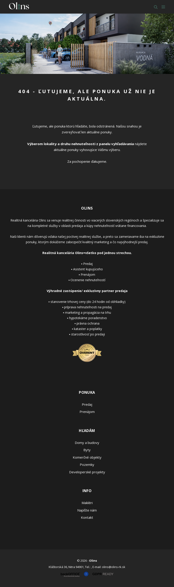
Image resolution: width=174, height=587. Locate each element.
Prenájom (87, 411)
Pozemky (87, 464)
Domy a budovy (87, 442)
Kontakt (87, 517)
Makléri (87, 502)
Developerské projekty (87, 472)
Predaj (87, 404)
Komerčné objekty (87, 457)
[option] (87, 44)
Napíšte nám (87, 510)
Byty (87, 450)
